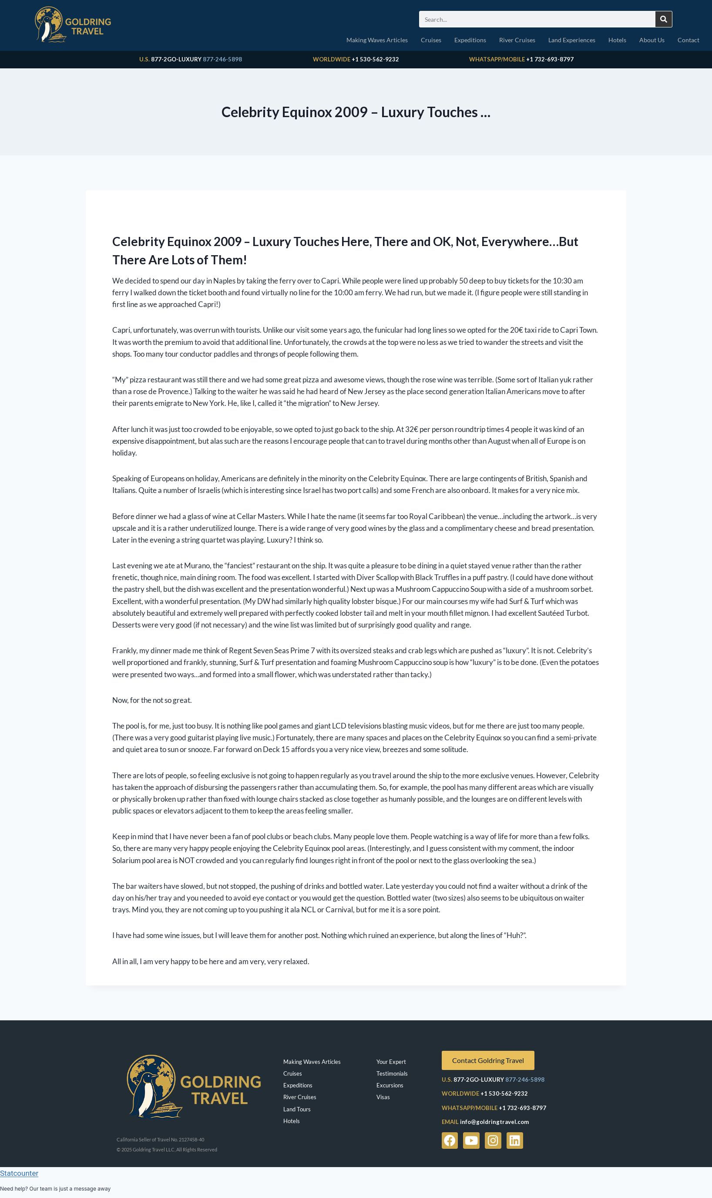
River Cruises (517, 40)
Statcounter (19, 1173)
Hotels (617, 40)
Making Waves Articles (377, 40)
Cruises (431, 40)
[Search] (663, 19)
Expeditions (470, 40)
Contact (688, 40)
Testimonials (392, 1073)
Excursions (389, 1085)
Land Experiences (571, 40)
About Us (652, 40)
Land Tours (297, 1109)
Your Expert (391, 1061)
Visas (383, 1096)
